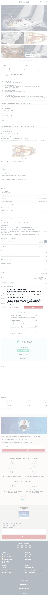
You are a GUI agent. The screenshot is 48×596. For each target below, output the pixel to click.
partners (16, 291)
